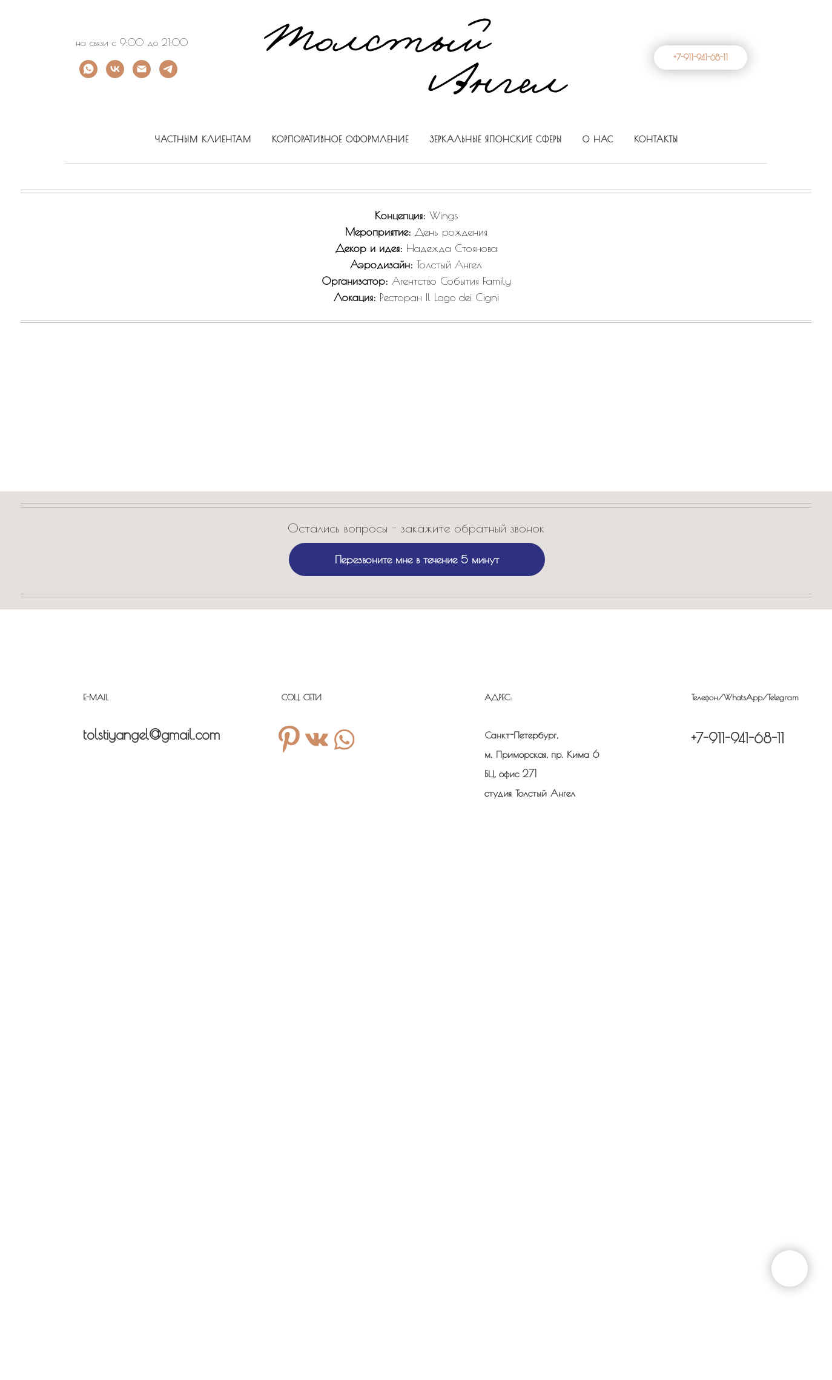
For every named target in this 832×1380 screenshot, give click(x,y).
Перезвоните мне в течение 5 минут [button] (417, 559)
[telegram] (168, 75)
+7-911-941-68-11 (738, 738)
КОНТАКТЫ (656, 139)
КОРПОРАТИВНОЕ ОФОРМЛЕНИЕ (340, 139)
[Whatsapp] (88, 75)
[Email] (142, 75)
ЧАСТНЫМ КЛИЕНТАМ (202, 139)
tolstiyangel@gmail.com (151, 734)
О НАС (598, 139)
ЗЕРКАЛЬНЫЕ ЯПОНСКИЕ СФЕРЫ (495, 139)
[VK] (115, 75)
